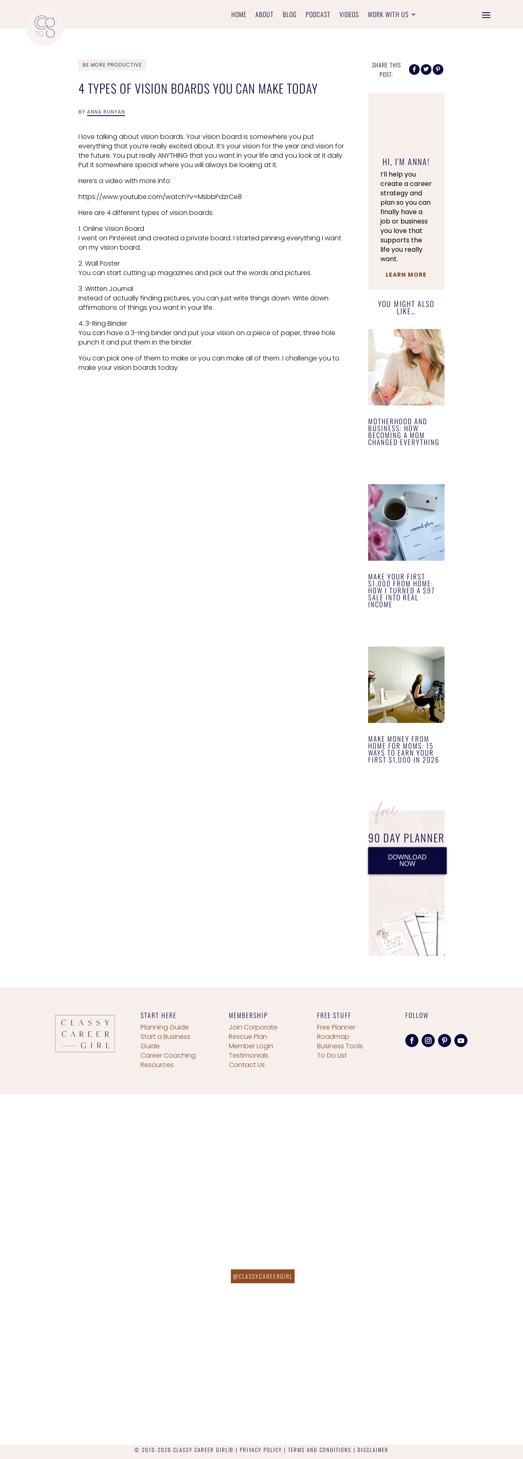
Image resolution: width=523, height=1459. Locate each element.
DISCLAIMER (373, 1450)
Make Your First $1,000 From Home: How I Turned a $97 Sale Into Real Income (401, 590)
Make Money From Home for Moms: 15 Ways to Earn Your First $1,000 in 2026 (403, 749)
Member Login (251, 1046)
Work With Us (388, 15)
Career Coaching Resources (168, 1060)
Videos (349, 15)
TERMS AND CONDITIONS (319, 1450)
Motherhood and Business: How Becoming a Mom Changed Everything (404, 431)
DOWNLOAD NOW (407, 860)
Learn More (406, 275)
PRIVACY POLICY (261, 1450)
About (264, 15)
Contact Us (247, 1065)
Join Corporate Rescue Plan (253, 1032)
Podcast (318, 15)
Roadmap (333, 1036)
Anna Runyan (106, 111)
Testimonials (248, 1055)
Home (238, 15)
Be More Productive (112, 64)
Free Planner (336, 1027)
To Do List (332, 1055)
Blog (290, 15)
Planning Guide (165, 1027)
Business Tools (340, 1046)
